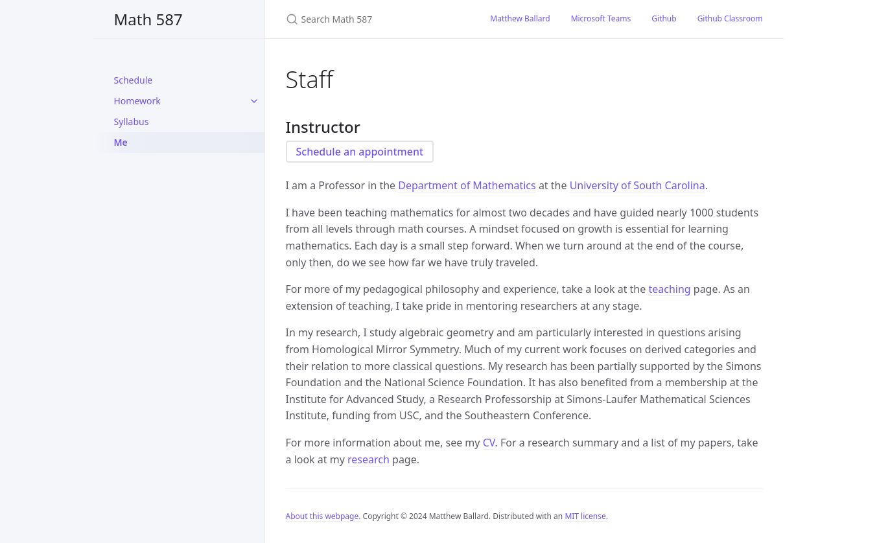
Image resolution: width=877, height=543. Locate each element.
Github (663, 18)
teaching (669, 289)
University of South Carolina (637, 185)
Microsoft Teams (601, 18)
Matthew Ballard (520, 18)
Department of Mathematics (466, 185)
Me (121, 142)
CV (489, 442)
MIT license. (586, 516)
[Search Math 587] (372, 19)
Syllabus (131, 121)
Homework (137, 101)
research (368, 459)
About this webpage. (323, 516)
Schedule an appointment (360, 151)
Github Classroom (730, 18)
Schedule (133, 80)
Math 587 (148, 19)
